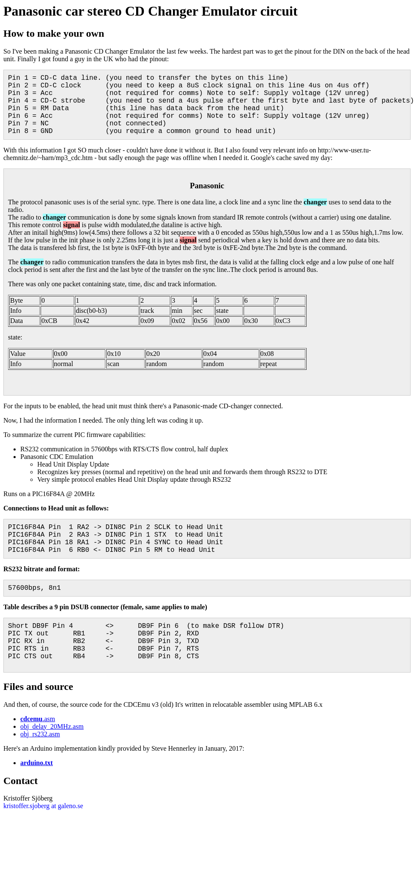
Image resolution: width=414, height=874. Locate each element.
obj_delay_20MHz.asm (52, 726)
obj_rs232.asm (40, 734)
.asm (37, 718)
